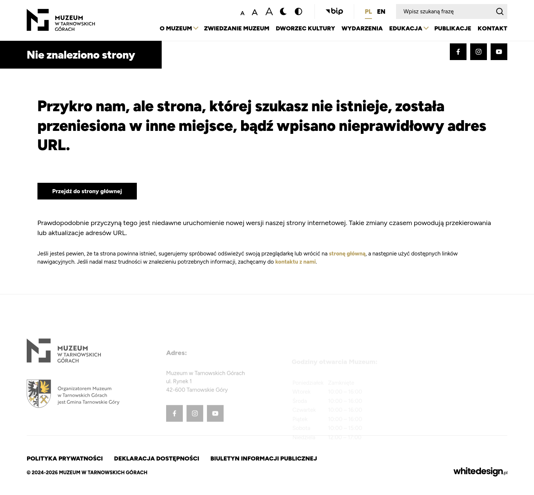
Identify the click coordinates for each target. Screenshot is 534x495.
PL (368, 12)
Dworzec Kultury (301, 29)
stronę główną (347, 253)
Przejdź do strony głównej (87, 191)
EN (381, 12)
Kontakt (492, 29)
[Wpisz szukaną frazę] (444, 12)
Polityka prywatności (65, 458)
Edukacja (404, 29)
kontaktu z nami (295, 261)
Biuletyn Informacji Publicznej (268, 458)
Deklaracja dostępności (159, 458)
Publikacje (451, 29)
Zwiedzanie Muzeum (231, 29)
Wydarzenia (359, 29)
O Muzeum (168, 29)
